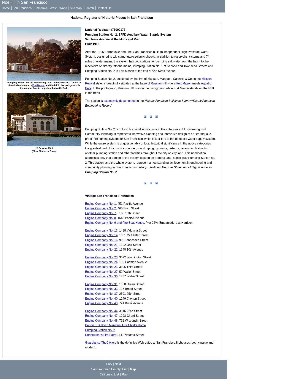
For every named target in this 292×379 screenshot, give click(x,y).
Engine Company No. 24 (101, 262)
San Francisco (22, 8)
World (63, 8)
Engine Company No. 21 (101, 244)
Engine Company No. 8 (100, 218)
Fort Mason (38, 85)
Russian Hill (158, 83)
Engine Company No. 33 (101, 288)
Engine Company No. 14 (101, 235)
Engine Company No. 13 (101, 230)
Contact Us (104, 8)
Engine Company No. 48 (101, 320)
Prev (109, 364)
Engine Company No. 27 (101, 271)
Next (118, 364)
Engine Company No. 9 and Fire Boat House (114, 222)
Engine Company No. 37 (101, 293)
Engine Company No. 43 (101, 303)
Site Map (76, 8)
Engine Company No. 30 (101, 276)
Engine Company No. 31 (101, 284)
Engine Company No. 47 (101, 315)
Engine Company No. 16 (101, 240)
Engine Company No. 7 (100, 213)
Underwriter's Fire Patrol (101, 334)
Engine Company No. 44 (101, 311)
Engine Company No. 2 (100, 208)
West (53, 8)
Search (89, 8)
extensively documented (120, 100)
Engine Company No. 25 (101, 266)
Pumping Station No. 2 (100, 330)
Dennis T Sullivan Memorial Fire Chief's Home (115, 325)
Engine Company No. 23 (101, 257)
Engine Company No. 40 (101, 298)
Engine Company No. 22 (101, 249)
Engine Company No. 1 (100, 203)
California (40, 8)
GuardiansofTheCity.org (101, 342)
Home (6, 8)
